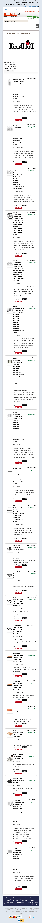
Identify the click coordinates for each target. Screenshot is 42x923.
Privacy (19, 899)
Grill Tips (24, 900)
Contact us (33, 897)
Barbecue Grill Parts (25, 904)
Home (7, 897)
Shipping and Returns (30, 899)
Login (36, 6)
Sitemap (33, 900)
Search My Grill (9, 899)
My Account (24, 6)
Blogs (36, 904)
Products (15, 897)
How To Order (12, 904)
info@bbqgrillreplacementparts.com (12, 10)
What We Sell (20, 902)
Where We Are (9, 902)
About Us (23, 897)
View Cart (31, 6)
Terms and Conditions (12, 900)
